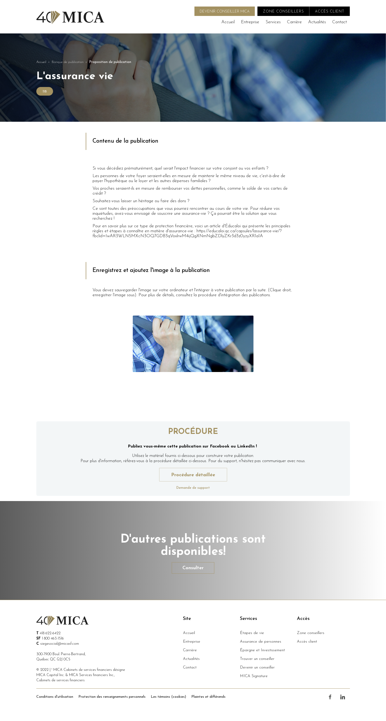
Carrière (294, 22)
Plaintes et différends (208, 697)
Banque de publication (68, 62)
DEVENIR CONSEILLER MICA (225, 12)
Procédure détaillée (193, 475)
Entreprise (250, 22)
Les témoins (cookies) (168, 697)
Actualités (317, 22)
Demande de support (193, 488)
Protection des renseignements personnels (112, 697)
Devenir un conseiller (257, 668)
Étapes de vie (252, 633)
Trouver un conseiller (257, 659)
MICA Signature (254, 676)
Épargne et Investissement (262, 650)
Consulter (193, 568)
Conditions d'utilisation (54, 697)
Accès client (307, 642)
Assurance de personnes (260, 642)
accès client (329, 12)
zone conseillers (283, 12)
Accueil (228, 22)
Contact (339, 22)
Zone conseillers (310, 633)
